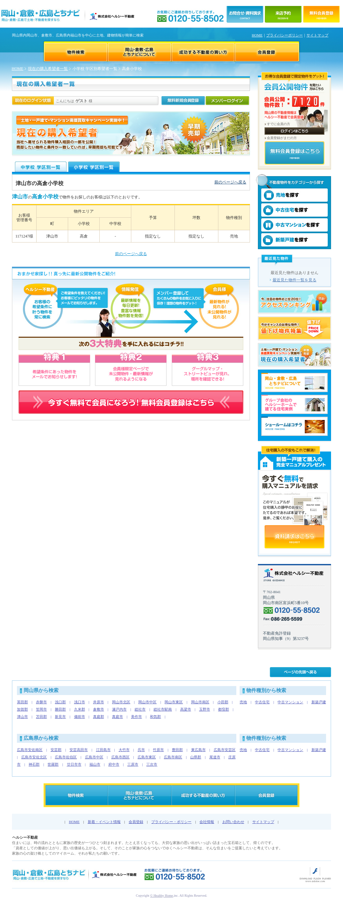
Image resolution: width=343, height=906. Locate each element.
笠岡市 (41, 709)
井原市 (98, 702)
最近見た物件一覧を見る (294, 280)
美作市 (136, 717)
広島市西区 (120, 757)
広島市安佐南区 (30, 750)
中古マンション (290, 702)
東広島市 (198, 750)
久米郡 (79, 709)
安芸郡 (56, 750)
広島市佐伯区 (66, 757)
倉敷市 (98, 709)
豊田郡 (177, 750)
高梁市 (185, 709)
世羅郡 (53, 764)
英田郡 (22, 702)
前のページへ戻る (230, 182)
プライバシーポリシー (284, 35)
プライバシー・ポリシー (171, 822)
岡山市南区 (200, 702)
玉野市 (204, 709)
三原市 (132, 764)
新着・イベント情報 (104, 822)
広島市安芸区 (225, 750)
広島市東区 (147, 757)
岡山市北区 (121, 702)
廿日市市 (74, 764)
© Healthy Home (161, 895)
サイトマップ (317, 35)
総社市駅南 (163, 709)
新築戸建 (318, 702)
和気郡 (155, 717)
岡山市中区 (147, 702)
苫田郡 (41, 717)
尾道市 (214, 757)
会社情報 (206, 822)
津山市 (22, 717)
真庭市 (117, 717)
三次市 (151, 764)
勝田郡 (60, 709)
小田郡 (222, 702)
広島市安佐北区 (34, 757)
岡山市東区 (174, 702)
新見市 (60, 717)
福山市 (94, 764)
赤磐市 (41, 702)
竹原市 (158, 750)
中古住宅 (262, 702)
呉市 (141, 750)
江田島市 (103, 750)
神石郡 (34, 764)
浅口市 (79, 702)
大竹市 (124, 750)
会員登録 (136, 822)
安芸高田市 (78, 750)
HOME (257, 35)
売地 (243, 702)
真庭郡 (98, 717)
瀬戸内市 (119, 709)
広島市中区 (94, 757)
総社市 (140, 709)
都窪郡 (223, 709)
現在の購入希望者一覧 (48, 68)
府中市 (113, 764)
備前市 (79, 717)
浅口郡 (60, 702)
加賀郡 (22, 709)
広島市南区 (173, 757)
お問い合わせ (233, 822)
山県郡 (195, 757)
